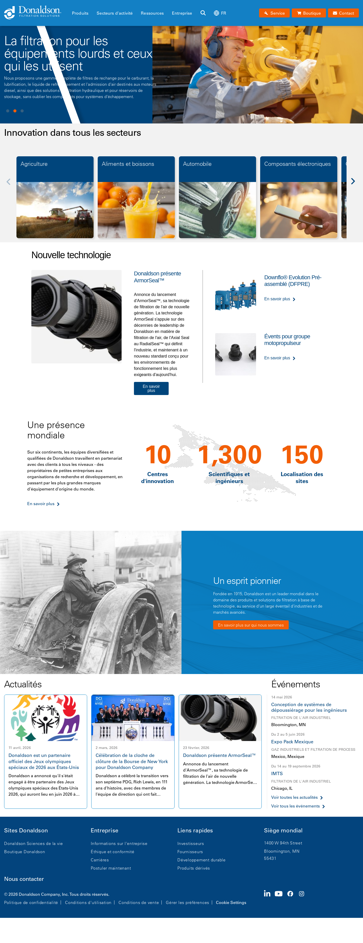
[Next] (355, 185)
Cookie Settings (231, 902)
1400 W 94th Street (283, 842)
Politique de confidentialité (31, 902)
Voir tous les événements (295, 806)
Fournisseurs (190, 852)
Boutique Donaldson (24, 852)
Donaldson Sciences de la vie (33, 843)
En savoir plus (151, 388)
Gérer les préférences (187, 902)
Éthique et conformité (112, 852)
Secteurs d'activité (115, 13)
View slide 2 (14, 110)
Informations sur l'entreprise (119, 843)
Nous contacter (24, 878)
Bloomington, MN (282, 851)
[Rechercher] (203, 13)
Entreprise (182, 13)
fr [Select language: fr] (220, 13)
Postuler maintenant (111, 868)
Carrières (100, 860)
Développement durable (201, 860)
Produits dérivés (193, 868)
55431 (270, 858)
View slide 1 (7, 110)
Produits (80, 13)
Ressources (152, 13)
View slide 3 (22, 110)
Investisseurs (190, 843)
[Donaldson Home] (36, 13)
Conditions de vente (139, 902)
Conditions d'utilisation (88, 902)
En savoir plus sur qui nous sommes (251, 625)
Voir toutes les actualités (294, 797)
